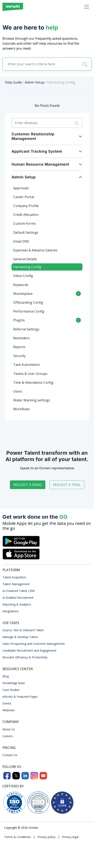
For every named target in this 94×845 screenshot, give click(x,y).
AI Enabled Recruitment (18, 598)
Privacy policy (46, 837)
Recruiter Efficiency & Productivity (24, 657)
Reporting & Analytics (16, 604)
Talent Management (16, 584)
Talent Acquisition (14, 577)
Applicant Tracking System (37, 151)
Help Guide (13, 82)
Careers (7, 736)
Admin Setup (34, 82)
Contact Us (9, 755)
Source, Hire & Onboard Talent (23, 630)
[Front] (12, 7)
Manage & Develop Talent (20, 637)
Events (6, 703)
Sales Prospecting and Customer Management (33, 644)
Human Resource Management (40, 164)
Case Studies (11, 690)
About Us (8, 729)
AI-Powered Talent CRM (18, 591)
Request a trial (67, 484)
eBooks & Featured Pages (20, 697)
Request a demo (27, 484)
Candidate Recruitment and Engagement (29, 650)
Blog (5, 676)
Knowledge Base (13, 683)
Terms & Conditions (17, 837)
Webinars (8, 710)
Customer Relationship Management (33, 136)
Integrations (10, 611)
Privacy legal (70, 837)
